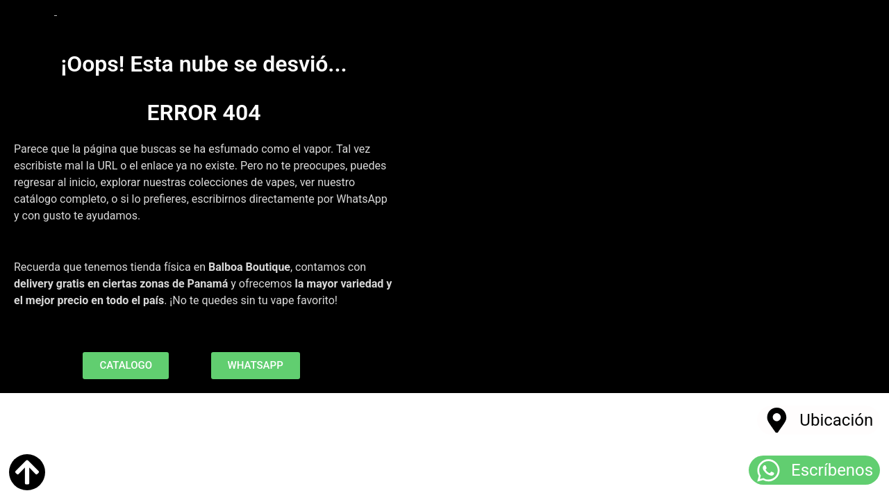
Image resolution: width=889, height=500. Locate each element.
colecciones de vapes (242, 182)
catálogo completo (60, 199)
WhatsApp (362, 199)
